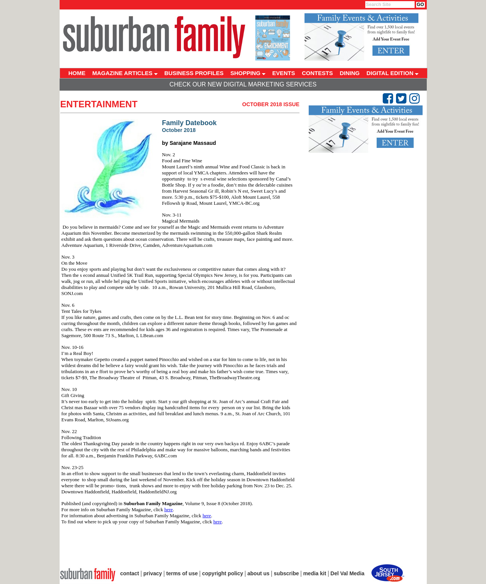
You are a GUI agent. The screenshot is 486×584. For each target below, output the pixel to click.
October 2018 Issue (271, 104)
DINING (350, 73)
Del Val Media (347, 573)
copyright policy (222, 573)
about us (259, 573)
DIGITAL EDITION (392, 73)
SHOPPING (247, 73)
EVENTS (283, 73)
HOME (76, 73)
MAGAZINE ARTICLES (125, 73)
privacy (153, 573)
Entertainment (99, 104)
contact (129, 573)
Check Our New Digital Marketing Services (242, 84)
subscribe (286, 573)
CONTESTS (317, 73)
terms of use (182, 573)
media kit (314, 573)
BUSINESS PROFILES (194, 73)
